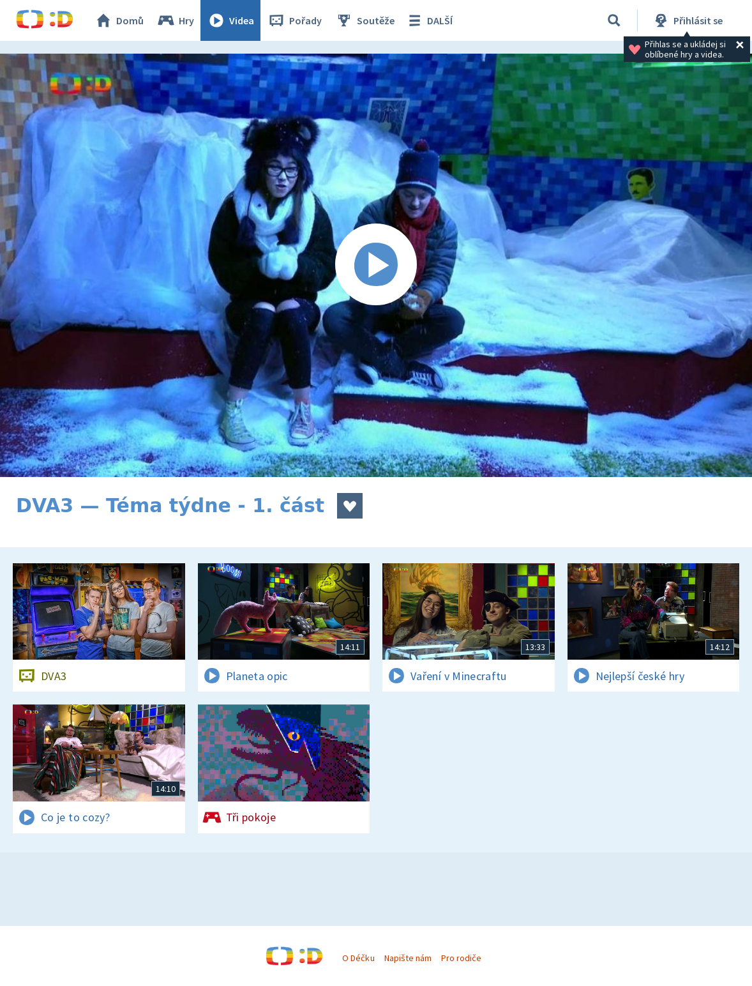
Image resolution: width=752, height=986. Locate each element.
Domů (119, 20)
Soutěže (365, 20)
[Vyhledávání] (614, 20)
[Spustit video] (376, 265)
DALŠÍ (429, 20)
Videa (230, 20)
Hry (175, 20)
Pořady (294, 20)
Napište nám (408, 958)
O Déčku (358, 958)
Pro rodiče (461, 958)
